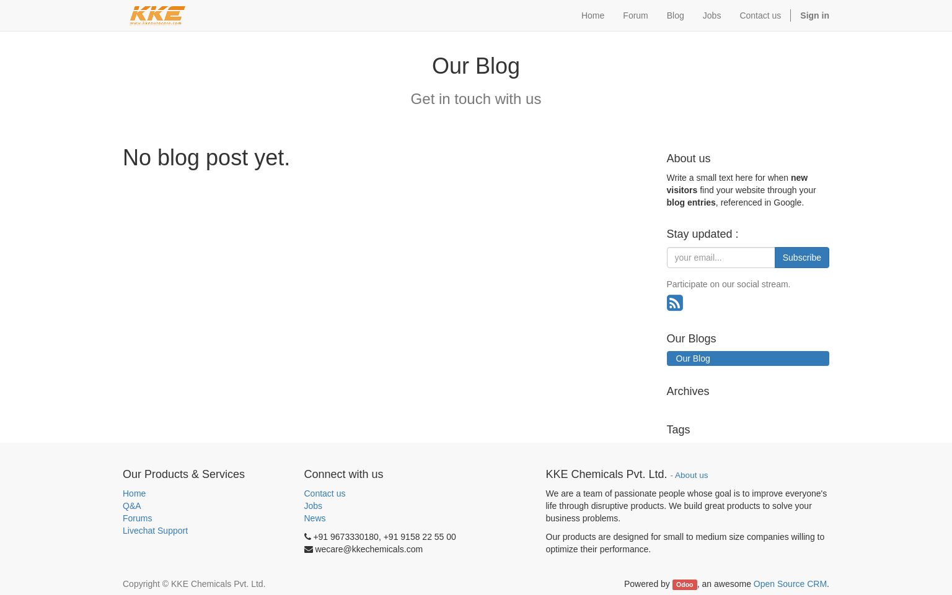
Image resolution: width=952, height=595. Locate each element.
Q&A (132, 506)
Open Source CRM (790, 584)
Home (134, 493)
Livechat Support (155, 531)
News (315, 518)
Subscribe (802, 258)
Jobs (313, 506)
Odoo (684, 584)
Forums (137, 518)
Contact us (325, 493)
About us (691, 475)
